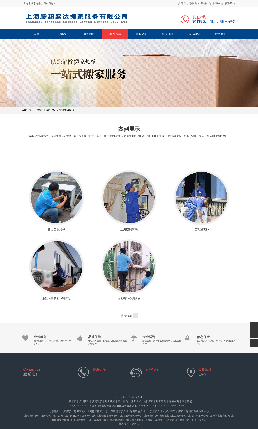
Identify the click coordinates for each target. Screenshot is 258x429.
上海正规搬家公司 (97, 420)
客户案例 (123, 401)
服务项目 (89, 34)
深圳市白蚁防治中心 (197, 411)
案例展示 (115, 34)
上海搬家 (71, 401)
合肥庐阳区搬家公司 (178, 420)
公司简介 (63, 34)
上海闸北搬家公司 (220, 415)
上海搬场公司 (72, 415)
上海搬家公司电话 (154, 415)
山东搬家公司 (154, 411)
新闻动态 (141, 34)
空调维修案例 (66, 110)
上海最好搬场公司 (108, 415)
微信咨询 (194, 3)
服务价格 (167, 34)
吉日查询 (183, 3)
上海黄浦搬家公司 (118, 411)
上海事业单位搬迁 (155, 420)
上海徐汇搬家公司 (97, 411)
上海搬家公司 (79, 411)
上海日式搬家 (77, 420)
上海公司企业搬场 (134, 420)
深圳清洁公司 (137, 411)
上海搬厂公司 (89, 415)
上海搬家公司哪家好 (131, 415)
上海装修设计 (198, 420)
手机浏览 (206, 3)
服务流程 (161, 401)
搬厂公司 (58, 415)
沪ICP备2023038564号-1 (129, 397)
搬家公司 (46, 415)
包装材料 (194, 34)
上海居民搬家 (115, 420)
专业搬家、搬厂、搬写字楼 (213, 21)
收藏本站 (218, 3)
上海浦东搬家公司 (198, 415)
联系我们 (230, 3)
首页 (36, 34)
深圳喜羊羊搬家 (174, 411)
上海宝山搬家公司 (176, 415)
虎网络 (135, 423)
